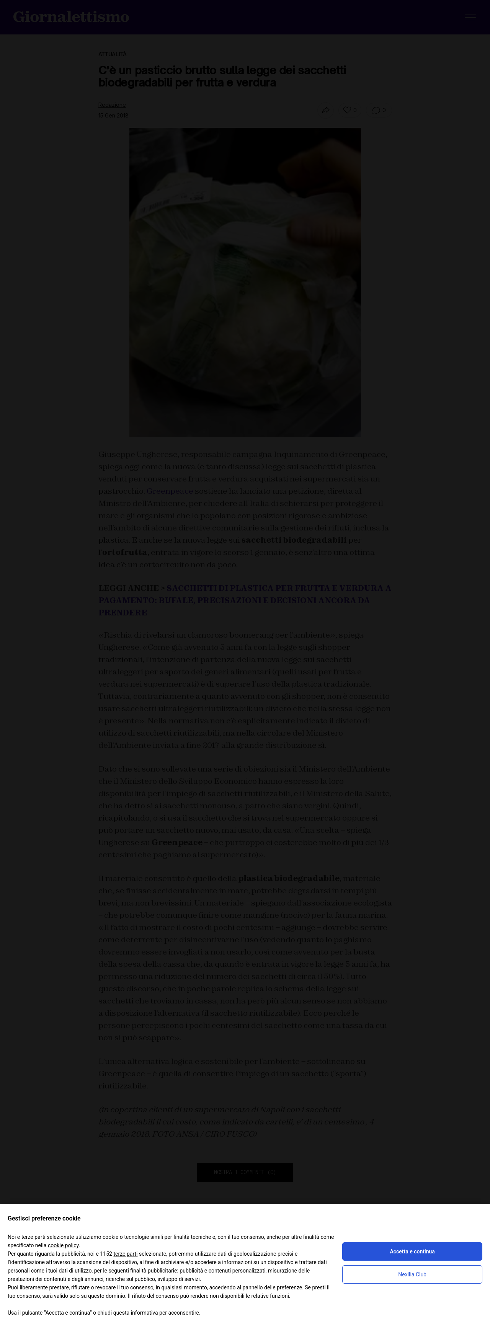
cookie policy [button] (63, 1245)
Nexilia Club (412, 1274)
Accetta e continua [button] (412, 1251)
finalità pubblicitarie (153, 1271)
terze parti (125, 1254)
